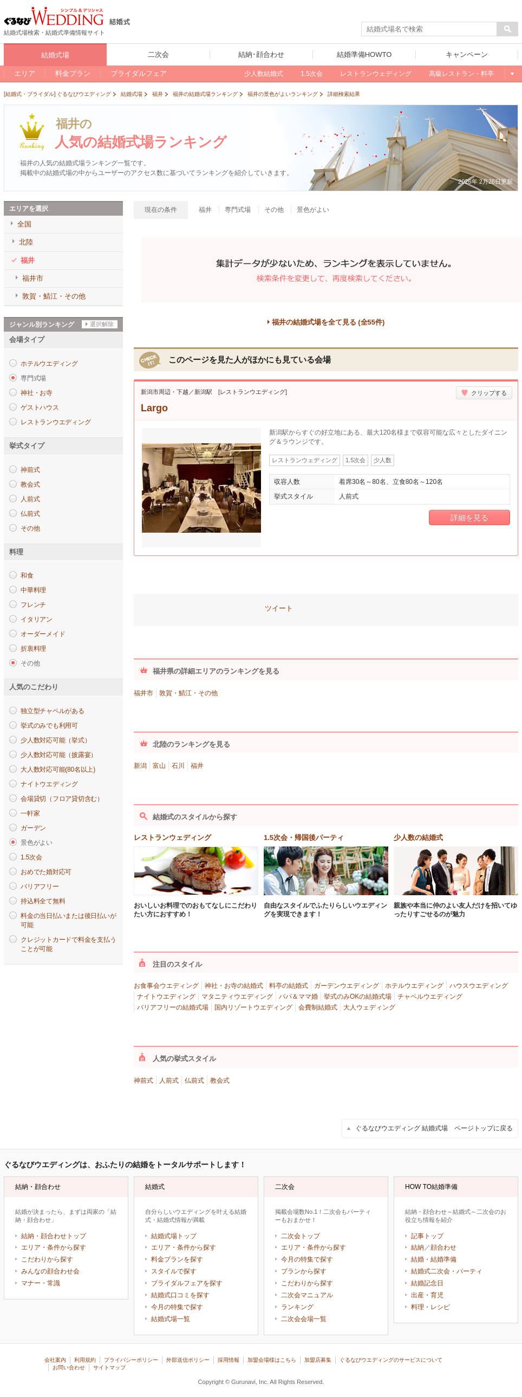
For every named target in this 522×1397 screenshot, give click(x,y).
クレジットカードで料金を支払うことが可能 (68, 944)
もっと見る (511, 73)
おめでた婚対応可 (46, 872)
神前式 (30, 470)
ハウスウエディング (478, 985)
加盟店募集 (317, 1360)
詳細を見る (469, 517)
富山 (159, 765)
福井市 (143, 693)
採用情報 (228, 1360)
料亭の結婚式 (288, 985)
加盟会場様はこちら (271, 1360)
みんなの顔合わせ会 (50, 1271)
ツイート (279, 608)
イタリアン (37, 619)
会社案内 (55, 1360)
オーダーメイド (43, 634)
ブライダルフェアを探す (187, 1283)
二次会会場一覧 (304, 1319)
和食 (27, 575)
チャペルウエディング (429, 996)
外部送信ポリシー (188, 1360)
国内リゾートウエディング (253, 1007)
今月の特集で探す (177, 1307)
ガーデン (33, 828)
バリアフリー (40, 886)
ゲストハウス (40, 407)
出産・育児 (427, 1295)
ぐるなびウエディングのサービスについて (391, 1360)
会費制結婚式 (317, 1007)
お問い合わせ (69, 1367)
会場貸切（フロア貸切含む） (62, 799)
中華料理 (33, 590)
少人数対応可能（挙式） (55, 740)
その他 (30, 528)
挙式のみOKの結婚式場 (358, 996)
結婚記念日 (427, 1283)
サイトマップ (109, 1367)
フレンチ (33, 605)
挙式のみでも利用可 (49, 725)
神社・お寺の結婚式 (234, 985)
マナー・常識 (40, 1283)
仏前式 (30, 514)
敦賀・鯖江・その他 (188, 693)
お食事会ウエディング (166, 985)
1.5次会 (31, 857)
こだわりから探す (47, 1259)
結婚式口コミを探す (180, 1295)
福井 (197, 765)
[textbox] (429, 29)
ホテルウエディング (49, 363)
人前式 (30, 499)
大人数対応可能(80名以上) (58, 769)
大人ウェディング (369, 1007)
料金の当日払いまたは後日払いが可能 (68, 920)
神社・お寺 (37, 393)
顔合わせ (443, 1247)
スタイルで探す (174, 1271)
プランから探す (304, 1271)
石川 (178, 765)
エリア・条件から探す (53, 1247)
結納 (417, 1247)
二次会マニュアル (307, 1295)
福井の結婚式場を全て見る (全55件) (328, 322)
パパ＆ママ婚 (298, 996)
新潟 (140, 765)
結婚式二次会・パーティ (446, 1271)
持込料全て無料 (43, 901)
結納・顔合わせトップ (53, 1236)
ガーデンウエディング (346, 985)
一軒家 (30, 813)
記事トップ (427, 1236)
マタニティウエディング (237, 996)
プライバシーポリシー (131, 1360)
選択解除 (102, 324)
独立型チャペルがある (52, 711)
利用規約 (85, 1360)
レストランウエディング (55, 422)
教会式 (30, 484)
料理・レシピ (430, 1307)
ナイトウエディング (49, 784)
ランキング (297, 1307)
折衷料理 (33, 648)
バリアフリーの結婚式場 (172, 1007)
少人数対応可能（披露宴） (59, 755)
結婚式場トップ (174, 1236)
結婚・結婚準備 (433, 1259)
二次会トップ (300, 1236)
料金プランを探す (177, 1259)
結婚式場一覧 (170, 1319)
